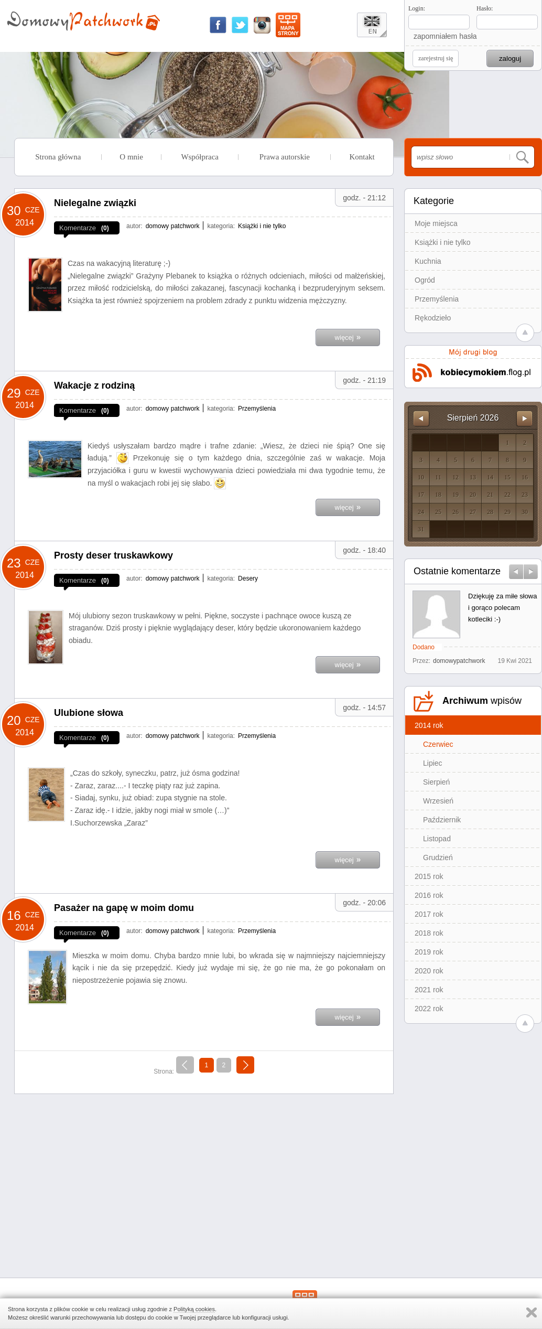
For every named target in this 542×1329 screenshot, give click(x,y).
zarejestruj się (435, 58)
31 (421, 529)
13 (473, 477)
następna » (245, 1066)
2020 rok (429, 971)
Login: (416, 8)
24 (421, 512)
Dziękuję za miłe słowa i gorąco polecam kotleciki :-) (502, 607)
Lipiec (432, 763)
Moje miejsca (436, 223)
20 (473, 494)
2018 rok (429, 933)
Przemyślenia (437, 299)
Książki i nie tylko (443, 242)
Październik (442, 820)
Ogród (425, 280)
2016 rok (429, 895)
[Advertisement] (204, 1175)
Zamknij (531, 1312)
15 (507, 477)
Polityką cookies (194, 1309)
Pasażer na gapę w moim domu (124, 908)
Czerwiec (438, 744)
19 (455, 494)
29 (507, 512)
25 (438, 512)
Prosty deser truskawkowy (113, 555)
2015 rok (429, 876)
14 (490, 477)
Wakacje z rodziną (94, 385)
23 (525, 494)
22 (507, 494)
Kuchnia (428, 261)
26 (455, 512)
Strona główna (58, 157)
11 (438, 477)
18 (438, 494)
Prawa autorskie (284, 157)
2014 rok (429, 725)
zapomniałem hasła (445, 36)
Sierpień (436, 782)
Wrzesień (438, 801)
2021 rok (429, 989)
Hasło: (484, 8)
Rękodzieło (433, 318)
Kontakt (361, 157)
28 (490, 512)
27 (473, 512)
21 (490, 494)
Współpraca (200, 157)
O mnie (131, 157)
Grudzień (438, 857)
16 (525, 477)
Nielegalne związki (95, 203)
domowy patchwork (173, 226)
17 (421, 494)
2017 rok (429, 914)
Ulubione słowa (88, 713)
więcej (348, 336)
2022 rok (429, 1008)
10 (421, 477)
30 (525, 512)
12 (455, 477)
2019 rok (429, 952)
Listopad (437, 838)
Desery (248, 578)
